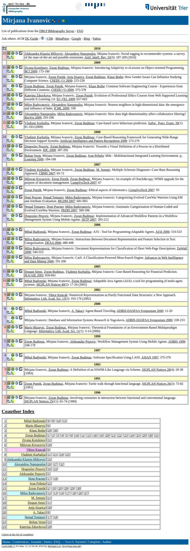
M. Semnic (103, 169)
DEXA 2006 (53, 242)
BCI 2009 (31, 71)
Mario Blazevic (34, 327)
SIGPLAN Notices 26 (156, 383)
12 (4, 474)
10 (58, 421)
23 (125, 435)
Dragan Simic (33, 271)
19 (101, 435)
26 (49, 464)
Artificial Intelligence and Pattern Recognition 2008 (93, 141)
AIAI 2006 (162, 231)
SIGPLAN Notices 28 (156, 369)
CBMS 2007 (47, 173)
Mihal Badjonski (35, 231)
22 (119, 435)
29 (49, 430)
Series (48, 542)
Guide (34, 38)
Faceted (80, 542)
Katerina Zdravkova (37, 95)
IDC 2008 (49, 150)
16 (95, 435)
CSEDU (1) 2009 (61, 80)
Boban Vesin (33, 155)
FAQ (80, 31)
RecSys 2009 (33, 117)
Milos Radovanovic (37, 104)
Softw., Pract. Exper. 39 (163, 123)
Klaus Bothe (115, 77)
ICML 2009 (61, 108)
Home (6, 542)
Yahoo (96, 38)
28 (66, 488)
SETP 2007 (89, 219)
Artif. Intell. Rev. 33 (97, 57)
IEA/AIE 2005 (34, 275)
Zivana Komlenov (36, 67)
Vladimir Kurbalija (37, 123)
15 (64, 421)
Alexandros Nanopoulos (80, 53)
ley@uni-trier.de (71, 546)
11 (82, 435)
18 (55, 478)
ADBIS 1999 (176, 341)
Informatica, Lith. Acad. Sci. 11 (59, 331)
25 (138, 435)
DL (27, 38)
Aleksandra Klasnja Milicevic (44, 53)
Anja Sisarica (75, 77)
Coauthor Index (18, 411)
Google (76, 38)
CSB (50, 38)
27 (55, 464)
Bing (87, 38)
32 (49, 459)
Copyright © (8, 546)
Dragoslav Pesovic (37, 146)
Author (106, 542)
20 (107, 435)
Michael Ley (54, 546)
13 (4, 478)
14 (4, 483)
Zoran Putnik (56, 77)
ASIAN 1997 (149, 357)
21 (113, 435)
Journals (36, 542)
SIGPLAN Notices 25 (39, 401)
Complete (94, 542)
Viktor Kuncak (57, 295)
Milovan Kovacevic (37, 179)
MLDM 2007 (66, 201)
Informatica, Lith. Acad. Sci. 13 (45, 298)
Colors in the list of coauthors (17, 534)
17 (49, 478)
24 (132, 435)
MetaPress (62, 38)
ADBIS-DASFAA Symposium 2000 (140, 311)
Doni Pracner (33, 197)
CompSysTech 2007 (84, 182)
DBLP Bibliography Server (56, 31)
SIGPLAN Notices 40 (50, 284)
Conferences (20, 542)
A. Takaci (77, 311)
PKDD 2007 (69, 210)
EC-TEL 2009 (66, 99)
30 (55, 430)
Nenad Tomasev (53, 197)
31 (156, 435)
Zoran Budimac (59, 67)
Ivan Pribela (96, 155)
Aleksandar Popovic (83, 341)
